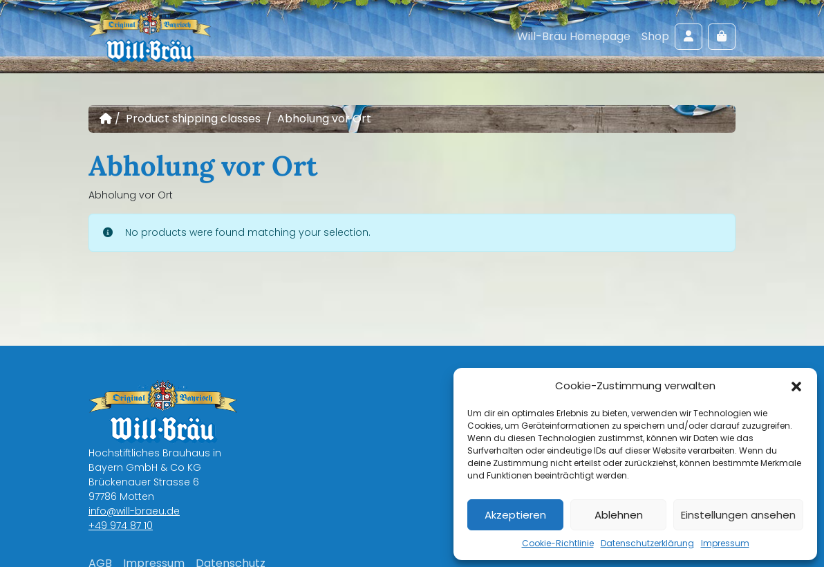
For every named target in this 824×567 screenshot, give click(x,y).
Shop (655, 36)
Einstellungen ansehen (738, 515)
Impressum (725, 543)
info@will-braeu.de (134, 511)
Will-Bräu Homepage (573, 36)
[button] (796, 386)
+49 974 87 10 (120, 525)
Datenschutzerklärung (647, 543)
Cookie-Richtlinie (558, 543)
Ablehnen (618, 515)
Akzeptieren (515, 515)
